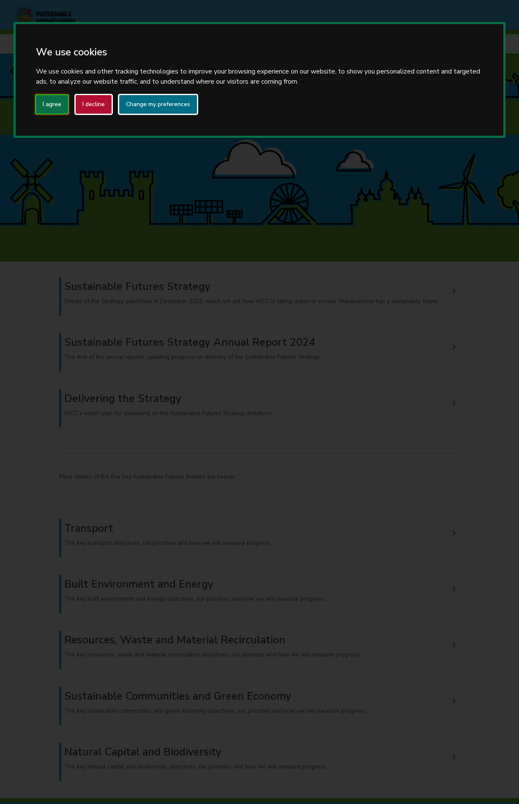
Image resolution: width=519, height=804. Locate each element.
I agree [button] (52, 104)
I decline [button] (93, 104)
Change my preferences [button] (158, 104)
